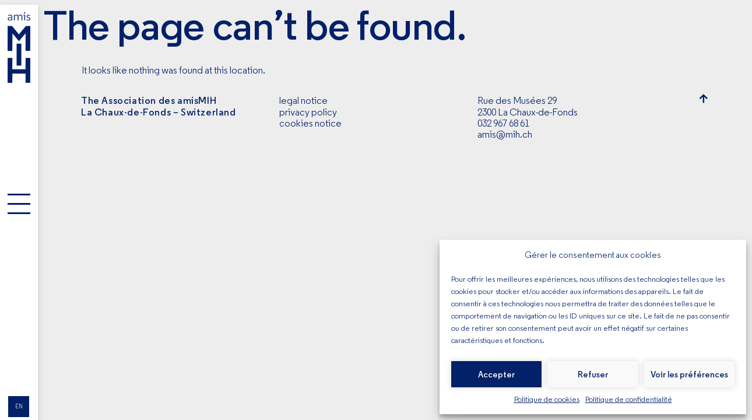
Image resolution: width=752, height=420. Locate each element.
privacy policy (308, 112)
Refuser (593, 374)
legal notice (303, 100)
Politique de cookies (546, 399)
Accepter (496, 374)
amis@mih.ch (504, 134)
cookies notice (310, 123)
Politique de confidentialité (628, 399)
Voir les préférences (689, 374)
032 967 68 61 (503, 123)
